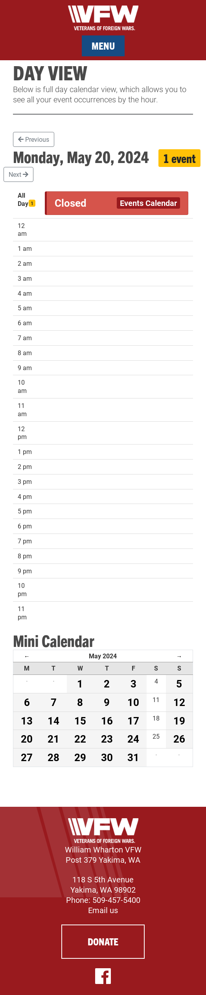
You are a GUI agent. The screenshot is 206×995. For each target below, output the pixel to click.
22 (80, 738)
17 (133, 720)
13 (27, 720)
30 (107, 757)
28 (53, 757)
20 (27, 738)
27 (27, 757)
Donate (103, 941)
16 (107, 720)
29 (80, 757)
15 (80, 720)
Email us (103, 910)
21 (53, 738)
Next (18, 174)
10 (133, 702)
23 (107, 738)
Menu (103, 45)
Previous (33, 139)
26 (179, 738)
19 (179, 720)
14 (53, 720)
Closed (70, 202)
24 (133, 738)
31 (133, 757)
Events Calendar (148, 203)
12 (179, 702)
